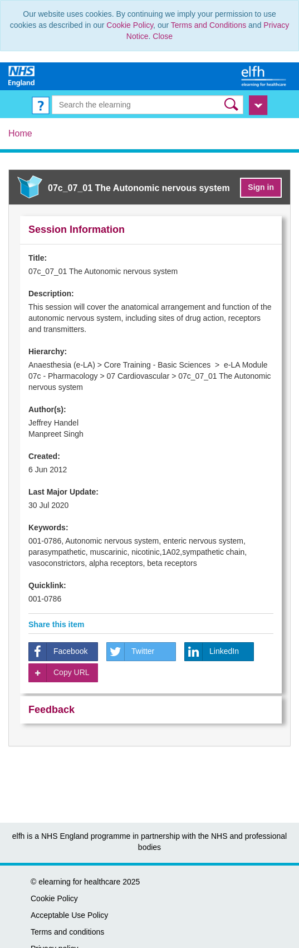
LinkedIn (212, 652)
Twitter (130, 652)
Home (20, 133)
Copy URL (59, 673)
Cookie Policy (129, 25)
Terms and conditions (67, 931)
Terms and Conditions (208, 25)
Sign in (261, 187)
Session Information (76, 229)
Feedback (51, 709)
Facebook (58, 652)
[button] (232, 104)
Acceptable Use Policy (69, 915)
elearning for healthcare (79, 881)
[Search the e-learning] (148, 104)
